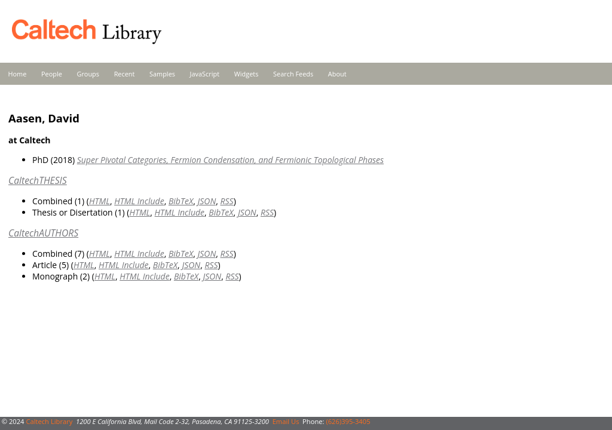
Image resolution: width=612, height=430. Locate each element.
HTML (99, 201)
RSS (227, 201)
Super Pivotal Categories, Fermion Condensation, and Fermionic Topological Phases (230, 159)
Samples (162, 73)
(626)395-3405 (348, 421)
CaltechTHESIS (37, 180)
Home (17, 73)
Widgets (246, 73)
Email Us (286, 421)
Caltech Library (49, 421)
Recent (124, 73)
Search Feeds (293, 73)
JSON (206, 201)
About (337, 73)
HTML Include (139, 201)
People (51, 73)
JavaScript (204, 73)
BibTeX (181, 201)
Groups (87, 73)
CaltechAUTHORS (43, 232)
